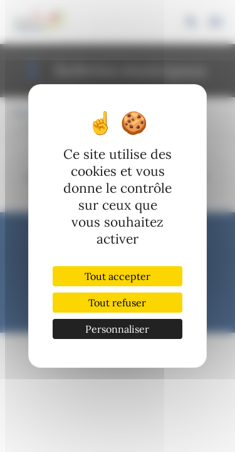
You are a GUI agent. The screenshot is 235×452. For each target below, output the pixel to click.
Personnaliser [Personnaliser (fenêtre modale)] (117, 329)
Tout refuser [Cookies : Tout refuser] (117, 302)
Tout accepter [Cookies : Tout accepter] (117, 276)
